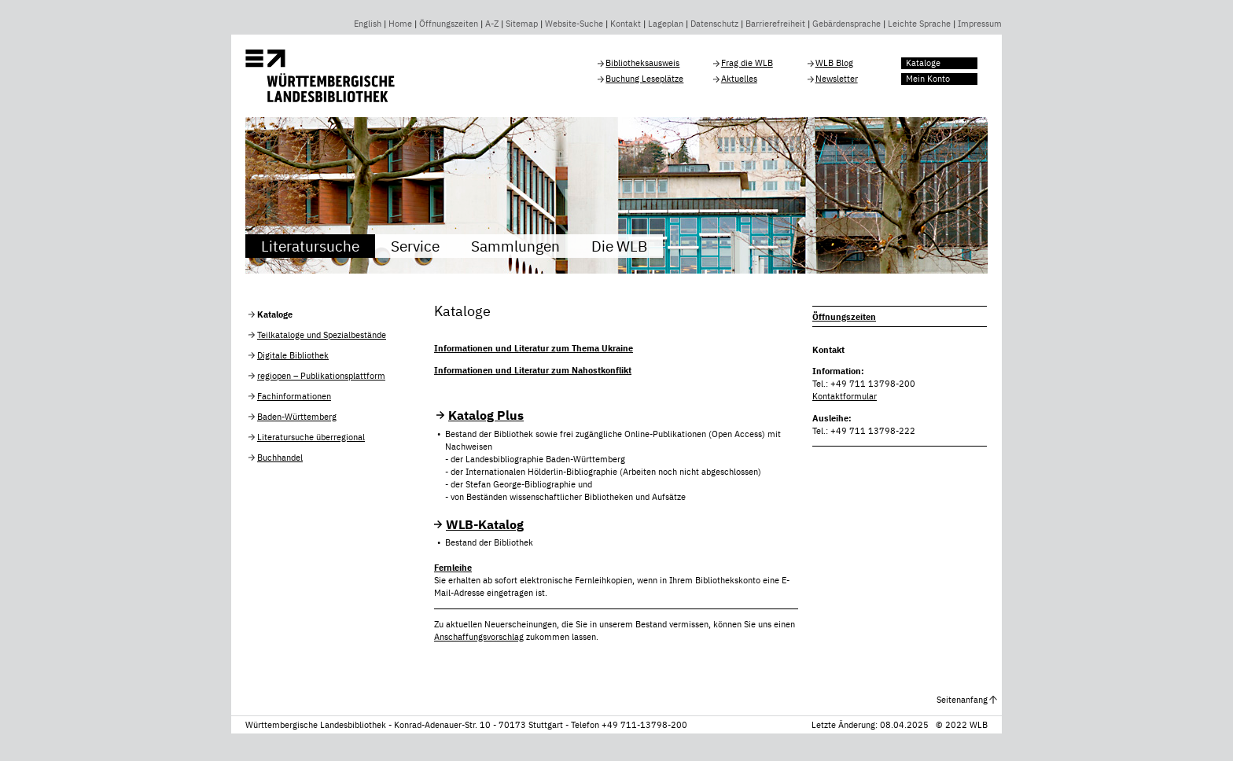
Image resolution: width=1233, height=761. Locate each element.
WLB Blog (834, 62)
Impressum (980, 23)
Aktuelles (739, 78)
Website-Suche (574, 23)
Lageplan (665, 23)
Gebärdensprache (846, 23)
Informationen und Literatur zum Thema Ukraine (533, 348)
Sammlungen (515, 246)
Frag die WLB (747, 62)
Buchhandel (280, 457)
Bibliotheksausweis (642, 62)
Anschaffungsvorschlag (479, 636)
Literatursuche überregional (311, 437)
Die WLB (619, 246)
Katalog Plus (486, 415)
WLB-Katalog (485, 524)
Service (415, 246)
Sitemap (522, 23)
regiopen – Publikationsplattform (321, 375)
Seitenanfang (962, 699)
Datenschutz (714, 23)
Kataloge (923, 62)
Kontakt (625, 23)
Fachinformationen (294, 396)
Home (400, 23)
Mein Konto (928, 78)
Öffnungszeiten (448, 23)
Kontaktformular (844, 396)
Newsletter (836, 78)
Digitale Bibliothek (293, 355)
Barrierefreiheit (775, 23)
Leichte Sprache (919, 23)
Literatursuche (310, 246)
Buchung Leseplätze (644, 78)
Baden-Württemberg (297, 416)
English (367, 23)
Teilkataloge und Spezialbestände (321, 334)
